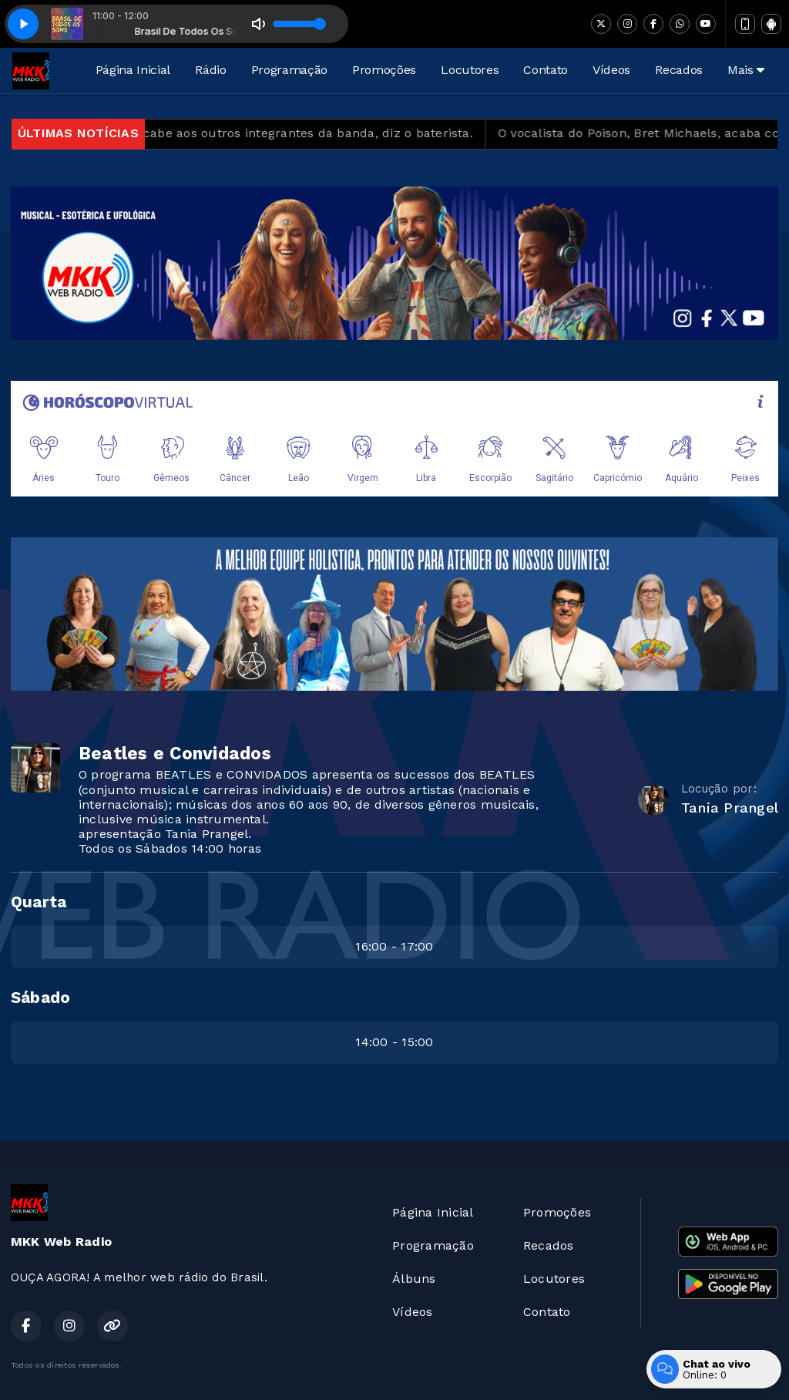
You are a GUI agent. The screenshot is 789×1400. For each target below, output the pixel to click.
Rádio (210, 69)
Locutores (470, 69)
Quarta (38, 902)
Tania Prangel (729, 807)
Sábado (40, 997)
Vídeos (611, 69)
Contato (545, 69)
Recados (679, 69)
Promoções (384, 69)
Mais (745, 69)
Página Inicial (133, 69)
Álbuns (413, 1278)
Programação (289, 69)
